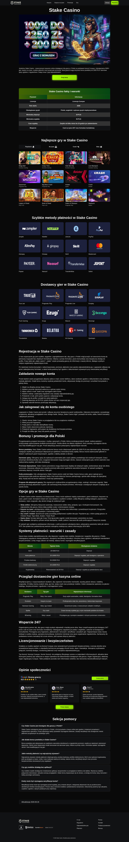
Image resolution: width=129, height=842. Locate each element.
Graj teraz (64, 77)
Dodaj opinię (100, 678)
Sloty (99, 147)
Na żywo (53, 147)
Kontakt (100, 822)
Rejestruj (114, 2)
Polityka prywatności (104, 825)
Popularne (29, 147)
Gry (77, 2)
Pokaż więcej (64, 707)
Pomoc (100, 820)
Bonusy (100, 828)
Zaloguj (107, 2)
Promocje (70, 2)
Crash (76, 147)
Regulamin (80, 822)
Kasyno (49, 2)
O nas (78, 820)
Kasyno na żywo (59, 2)
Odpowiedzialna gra (82, 825)
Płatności (79, 828)
